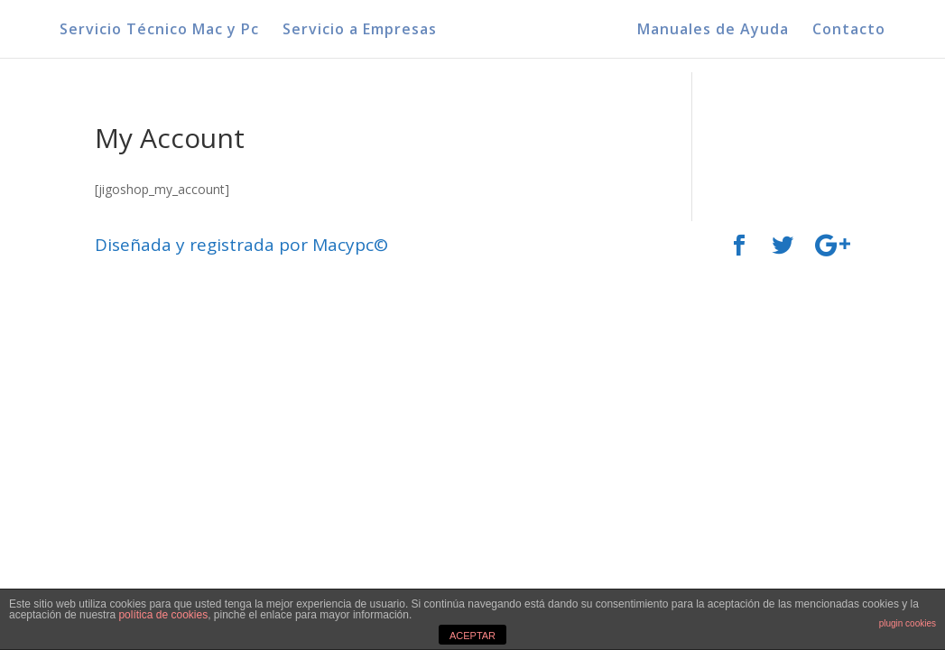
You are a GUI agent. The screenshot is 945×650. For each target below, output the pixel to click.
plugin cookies (907, 623)
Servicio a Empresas (360, 31)
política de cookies (163, 614)
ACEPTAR (472, 635)
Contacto (848, 31)
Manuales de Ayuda (713, 31)
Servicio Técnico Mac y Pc (159, 31)
